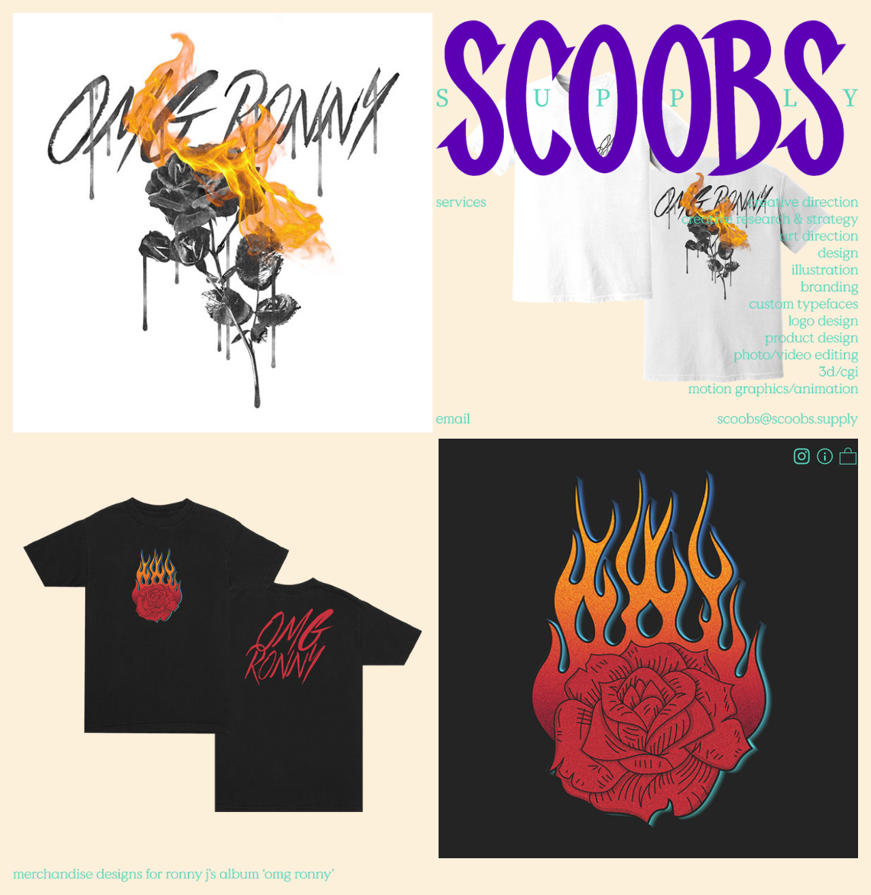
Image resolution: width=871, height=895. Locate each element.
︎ (802, 457)
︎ (825, 457)
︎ (848, 457)
